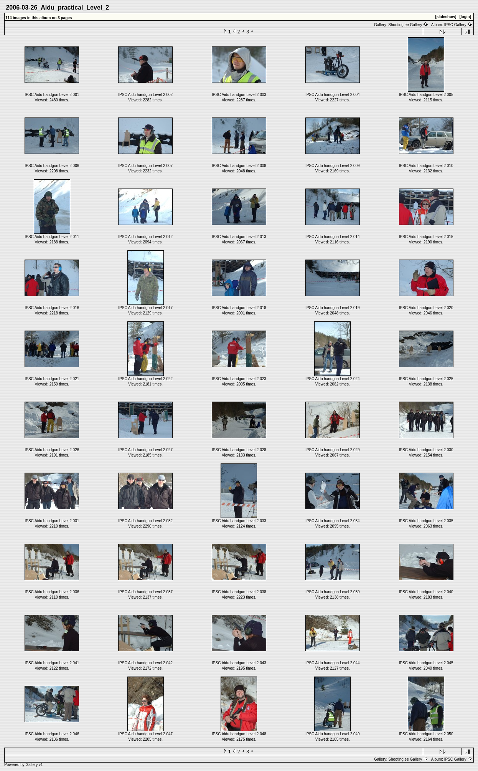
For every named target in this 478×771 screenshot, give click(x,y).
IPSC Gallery (458, 25)
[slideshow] (445, 17)
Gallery (32, 765)
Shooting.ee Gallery (408, 25)
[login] (465, 17)
